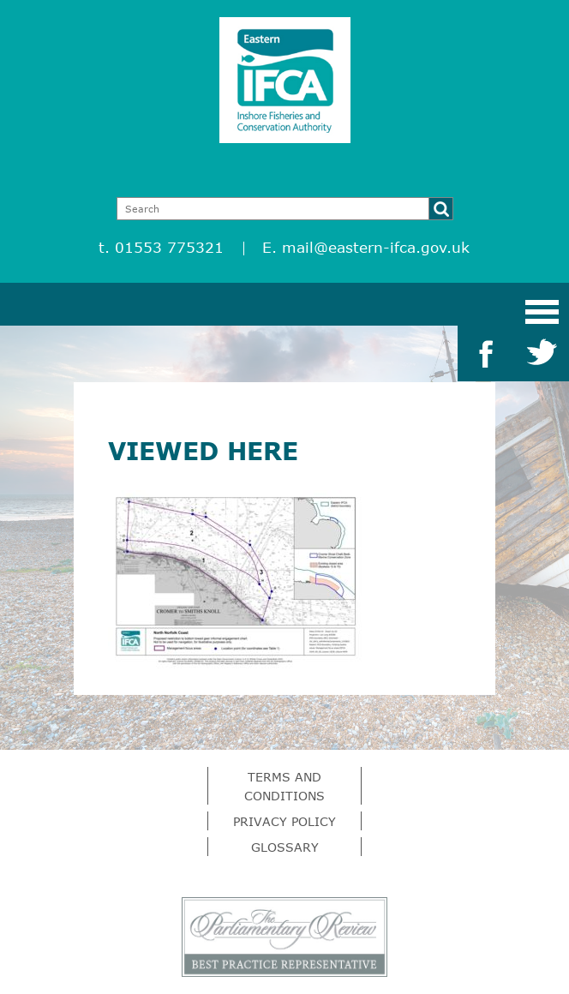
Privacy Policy (284, 821)
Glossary (285, 847)
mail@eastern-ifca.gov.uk (376, 247)
